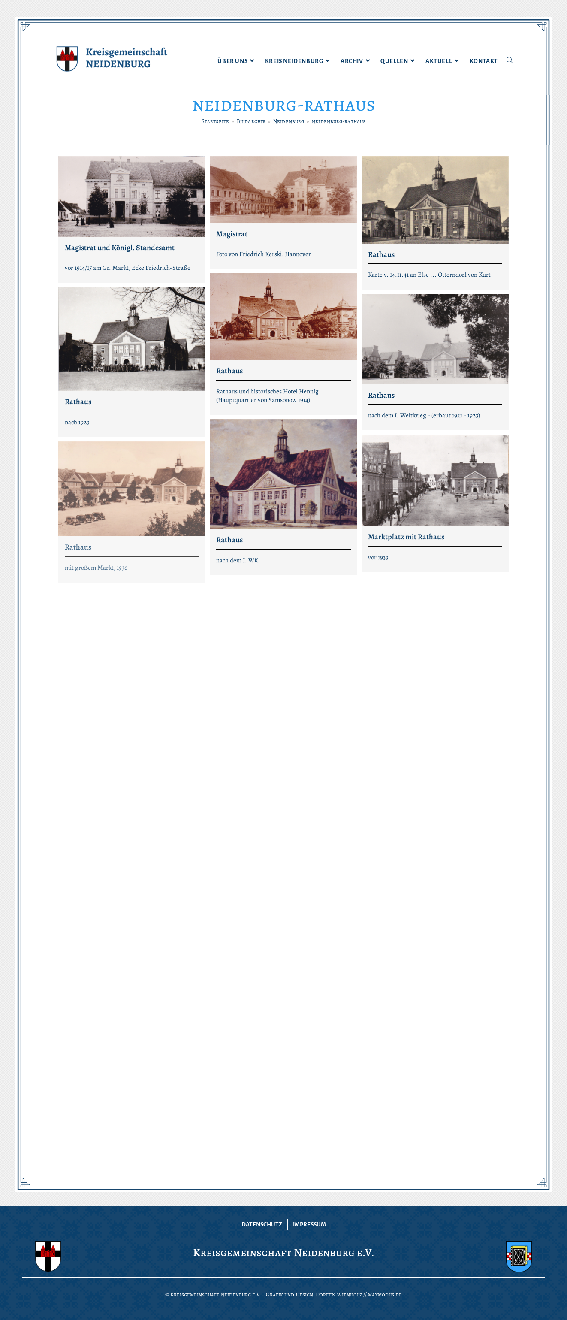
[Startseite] (215, 121)
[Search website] (509, 61)
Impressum (309, 1224)
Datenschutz (261, 1224)
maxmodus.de (385, 1294)
